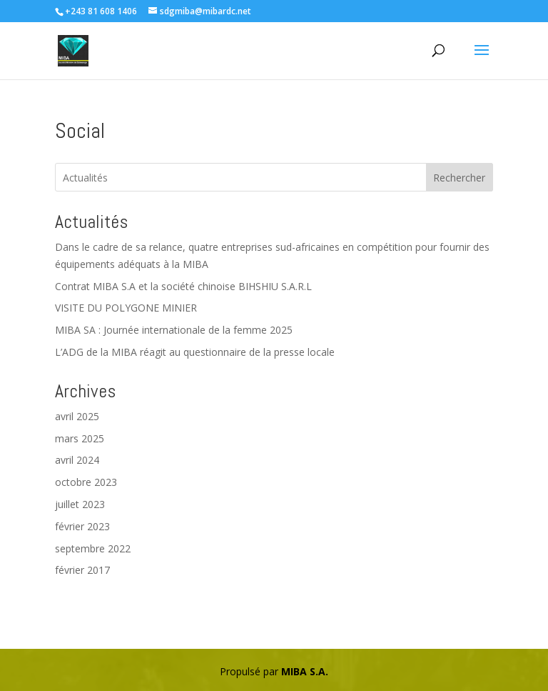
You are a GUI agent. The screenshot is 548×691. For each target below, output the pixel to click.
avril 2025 (77, 416)
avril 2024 (77, 460)
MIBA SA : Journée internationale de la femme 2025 (174, 330)
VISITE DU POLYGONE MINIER (126, 307)
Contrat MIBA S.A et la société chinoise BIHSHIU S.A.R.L (183, 286)
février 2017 (82, 570)
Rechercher (459, 177)
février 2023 (82, 526)
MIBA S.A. (304, 671)
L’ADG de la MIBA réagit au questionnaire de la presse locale (195, 352)
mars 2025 (79, 438)
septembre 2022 (93, 548)
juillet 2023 (80, 504)
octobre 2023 (86, 482)
